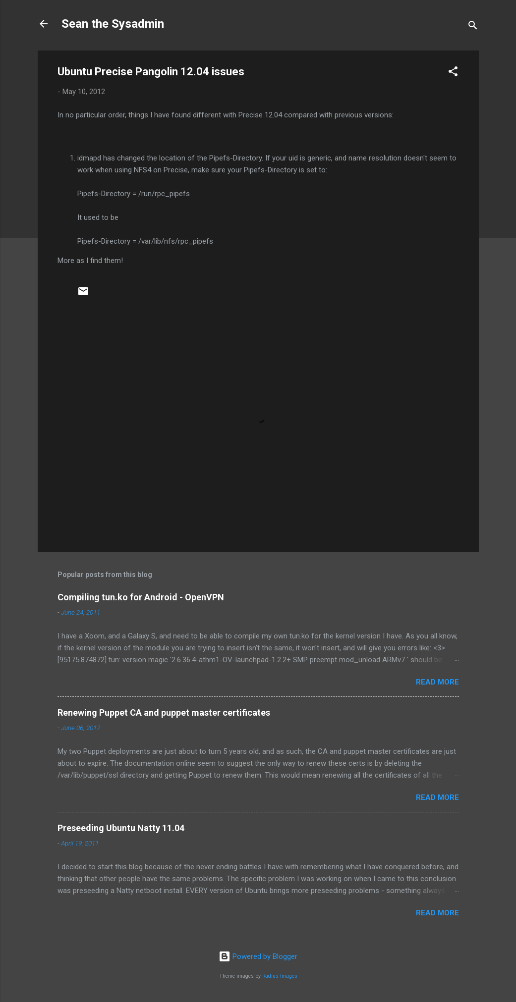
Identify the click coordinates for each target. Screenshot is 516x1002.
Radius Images (279, 976)
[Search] (473, 27)
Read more (437, 682)
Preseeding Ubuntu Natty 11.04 (120, 828)
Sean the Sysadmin (112, 24)
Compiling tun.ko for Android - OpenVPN (140, 597)
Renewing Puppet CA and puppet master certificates (163, 712)
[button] (453, 73)
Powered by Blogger (258, 956)
